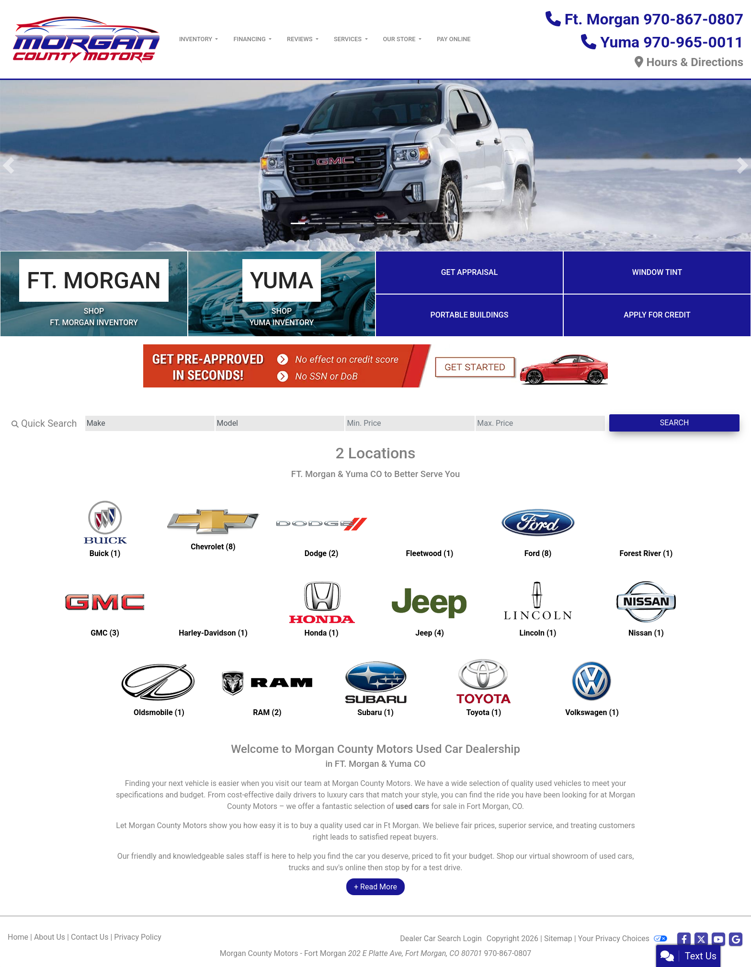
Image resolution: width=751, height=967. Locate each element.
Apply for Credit (657, 314)
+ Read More (375, 886)
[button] (8, 165)
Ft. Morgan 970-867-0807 (654, 19)
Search (674, 422)
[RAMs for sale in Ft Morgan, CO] (267, 687)
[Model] (280, 423)
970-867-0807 (508, 953)
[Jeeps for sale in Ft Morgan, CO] (429, 608)
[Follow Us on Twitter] (701, 940)
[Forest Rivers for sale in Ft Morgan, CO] (646, 528)
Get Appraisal (469, 272)
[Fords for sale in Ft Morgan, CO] (538, 528)
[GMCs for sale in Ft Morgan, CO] (105, 608)
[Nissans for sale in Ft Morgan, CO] (646, 608)
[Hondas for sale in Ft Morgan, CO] (321, 608)
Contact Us (90, 937)
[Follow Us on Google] (735, 940)
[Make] (150, 423)
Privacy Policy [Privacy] (137, 937)
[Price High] (540, 423)
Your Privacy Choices (622, 938)
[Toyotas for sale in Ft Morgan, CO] (483, 687)
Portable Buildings (470, 314)
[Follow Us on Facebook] (684, 940)
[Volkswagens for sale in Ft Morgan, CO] (592, 687)
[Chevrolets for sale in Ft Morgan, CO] (213, 528)
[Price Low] (410, 423)
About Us (49, 937)
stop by (397, 867)
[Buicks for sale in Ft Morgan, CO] (105, 528)
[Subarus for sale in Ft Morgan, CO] (375, 687)
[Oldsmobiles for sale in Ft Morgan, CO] (159, 687)
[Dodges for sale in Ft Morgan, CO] (321, 528)
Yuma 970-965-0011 (671, 42)
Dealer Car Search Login (441, 938)
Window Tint (657, 272)
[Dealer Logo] (86, 38)
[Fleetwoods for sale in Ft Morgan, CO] (429, 528)
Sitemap (558, 938)
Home (18, 937)
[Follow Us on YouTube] (718, 940)
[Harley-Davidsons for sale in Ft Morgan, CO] (213, 608)
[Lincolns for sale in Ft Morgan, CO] (538, 608)
